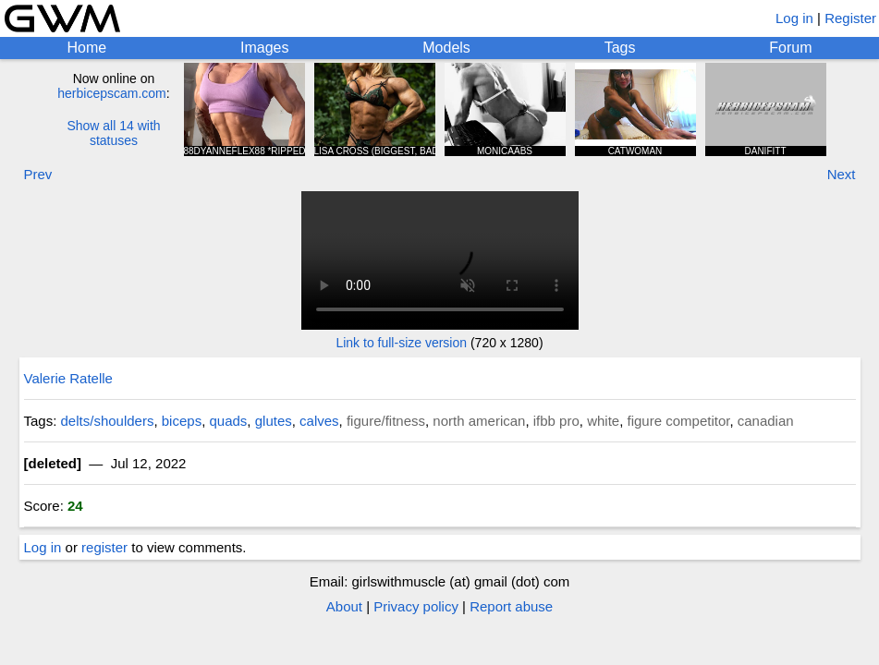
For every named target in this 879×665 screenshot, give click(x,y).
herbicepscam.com (111, 93)
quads (228, 421)
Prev (38, 174)
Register (850, 18)
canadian (766, 421)
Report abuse (511, 606)
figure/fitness (386, 421)
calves (319, 421)
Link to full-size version (401, 342)
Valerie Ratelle (68, 378)
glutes (273, 421)
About (344, 606)
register (104, 547)
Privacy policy (415, 606)
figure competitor (679, 421)
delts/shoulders (107, 421)
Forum (790, 47)
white (603, 421)
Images (264, 47)
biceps (181, 421)
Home (86, 47)
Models (446, 47)
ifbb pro (556, 421)
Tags (620, 47)
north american (479, 421)
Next (841, 174)
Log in (794, 18)
